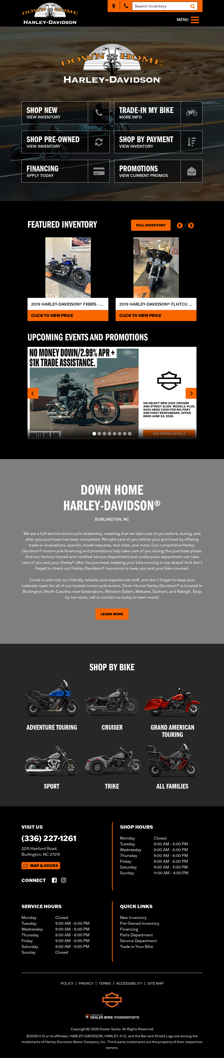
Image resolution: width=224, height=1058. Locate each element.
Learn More (112, 614)
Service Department (138, 940)
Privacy (86, 983)
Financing (129, 929)
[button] (179, 225)
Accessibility (129, 983)
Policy (67, 983)
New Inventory (133, 917)
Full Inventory (151, 225)
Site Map (155, 983)
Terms (105, 983)
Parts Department (136, 934)
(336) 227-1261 (48, 838)
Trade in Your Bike (136, 946)
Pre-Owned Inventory (139, 923)
